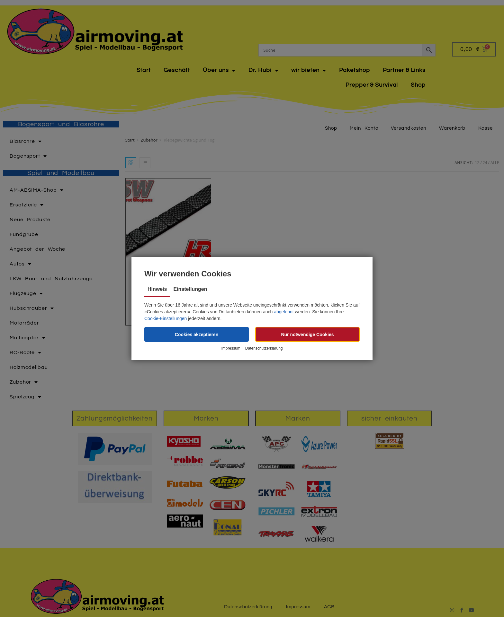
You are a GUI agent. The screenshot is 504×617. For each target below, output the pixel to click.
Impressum (230, 348)
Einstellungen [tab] (190, 289)
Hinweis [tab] (157, 289)
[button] (196, 334)
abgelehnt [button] (284, 311)
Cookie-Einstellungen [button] (165, 318)
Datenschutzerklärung (264, 348)
